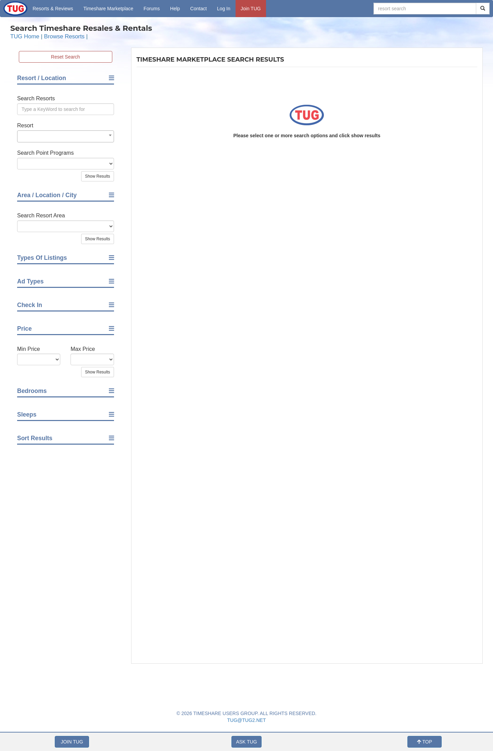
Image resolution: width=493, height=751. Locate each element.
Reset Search (65, 57)
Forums (151, 8)
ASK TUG (246, 741)
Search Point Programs (45, 153)
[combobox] (65, 136)
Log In (223, 8)
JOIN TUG (72, 741)
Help (175, 8)
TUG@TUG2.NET (246, 720)
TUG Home (24, 36)
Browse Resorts (64, 36)
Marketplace (109, 8)
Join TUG (251, 8)
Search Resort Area (41, 215)
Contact (198, 8)
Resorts (53, 8)
